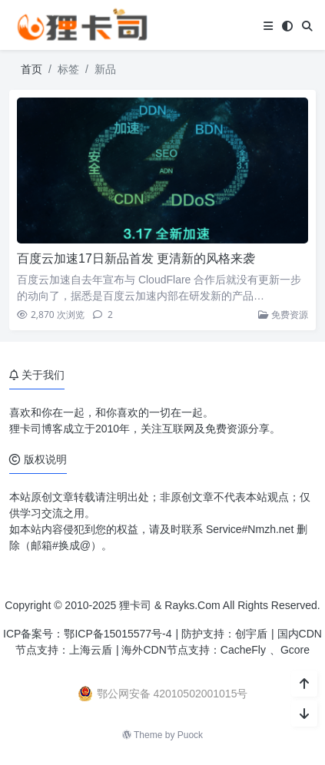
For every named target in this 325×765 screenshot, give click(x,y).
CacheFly (243, 650)
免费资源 (283, 314)
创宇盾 (251, 634)
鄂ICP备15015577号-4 (117, 634)
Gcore (295, 650)
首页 (31, 69)
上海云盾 (90, 650)
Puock (190, 735)
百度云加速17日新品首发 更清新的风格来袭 (136, 258)
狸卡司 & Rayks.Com (169, 605)
